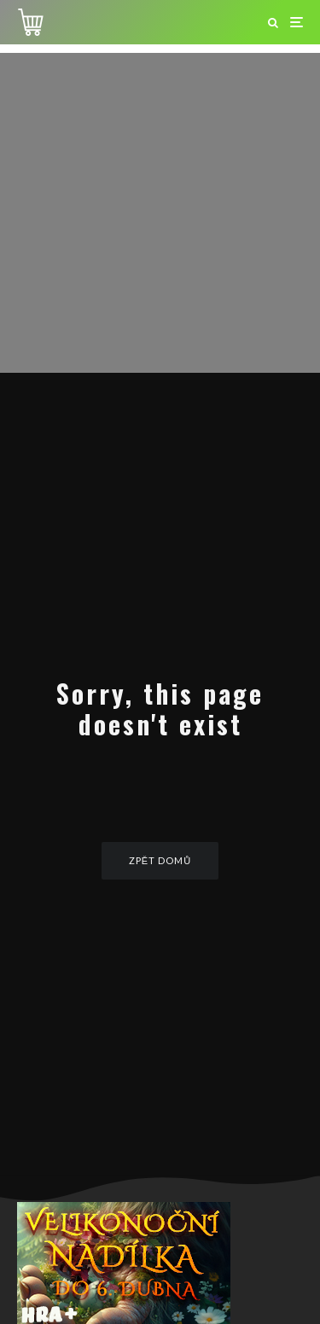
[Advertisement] (160, 213)
